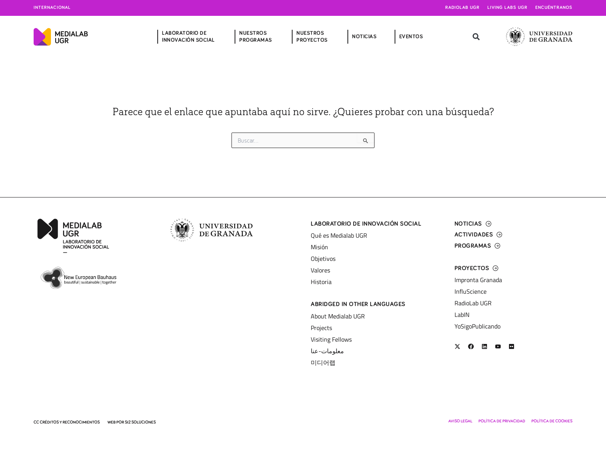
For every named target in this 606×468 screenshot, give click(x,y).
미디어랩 (323, 362)
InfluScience (470, 291)
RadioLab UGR (473, 303)
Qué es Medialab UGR (339, 235)
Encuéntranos (553, 7)
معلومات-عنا (327, 351)
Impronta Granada (478, 280)
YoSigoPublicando (477, 326)
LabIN (462, 314)
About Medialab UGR (338, 316)
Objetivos (323, 258)
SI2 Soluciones (140, 422)
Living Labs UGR (507, 7)
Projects (321, 328)
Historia (321, 282)
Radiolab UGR (462, 7)
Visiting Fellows (331, 339)
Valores (320, 270)
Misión (319, 247)
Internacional (52, 7)
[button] (476, 37)
